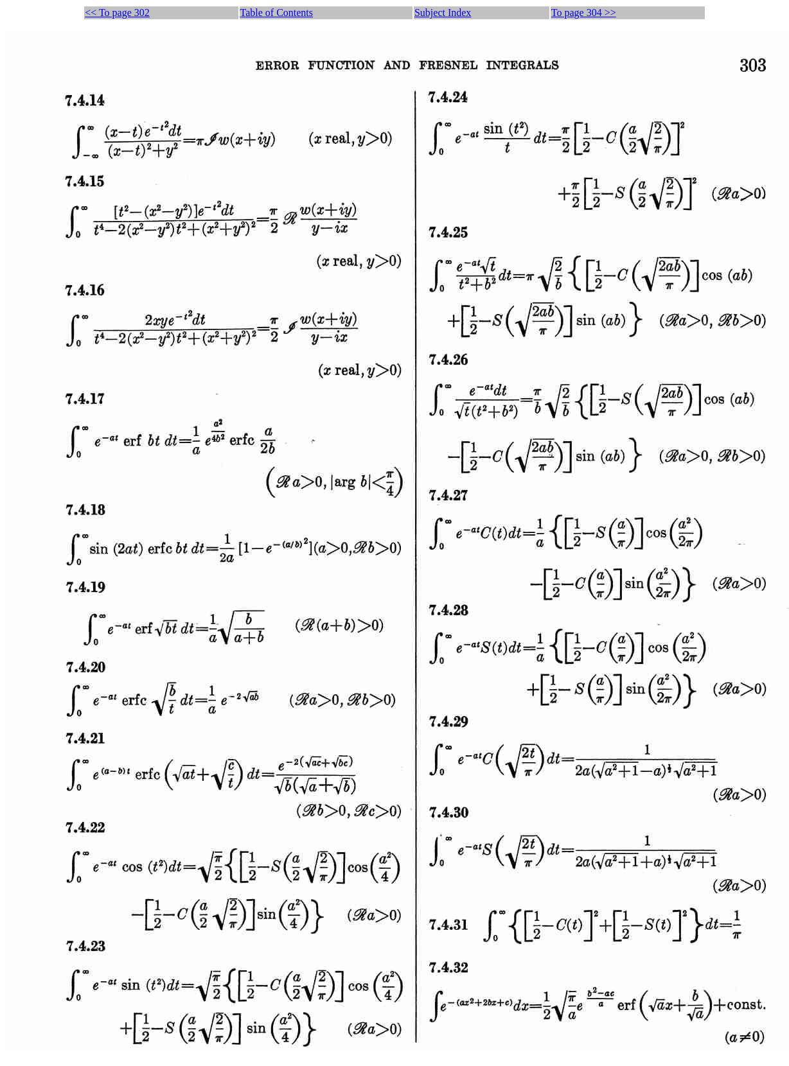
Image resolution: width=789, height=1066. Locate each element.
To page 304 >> (583, 12)
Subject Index (442, 12)
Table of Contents (277, 12)
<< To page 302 (117, 12)
